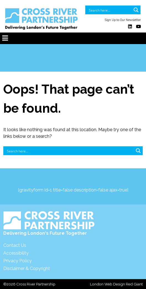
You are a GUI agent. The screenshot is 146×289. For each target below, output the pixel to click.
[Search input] (109, 10)
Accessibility (16, 253)
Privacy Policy (17, 260)
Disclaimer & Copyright (26, 268)
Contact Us (14, 245)
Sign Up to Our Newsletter (123, 19)
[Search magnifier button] (136, 10)
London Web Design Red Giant (116, 284)
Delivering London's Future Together (49, 223)
